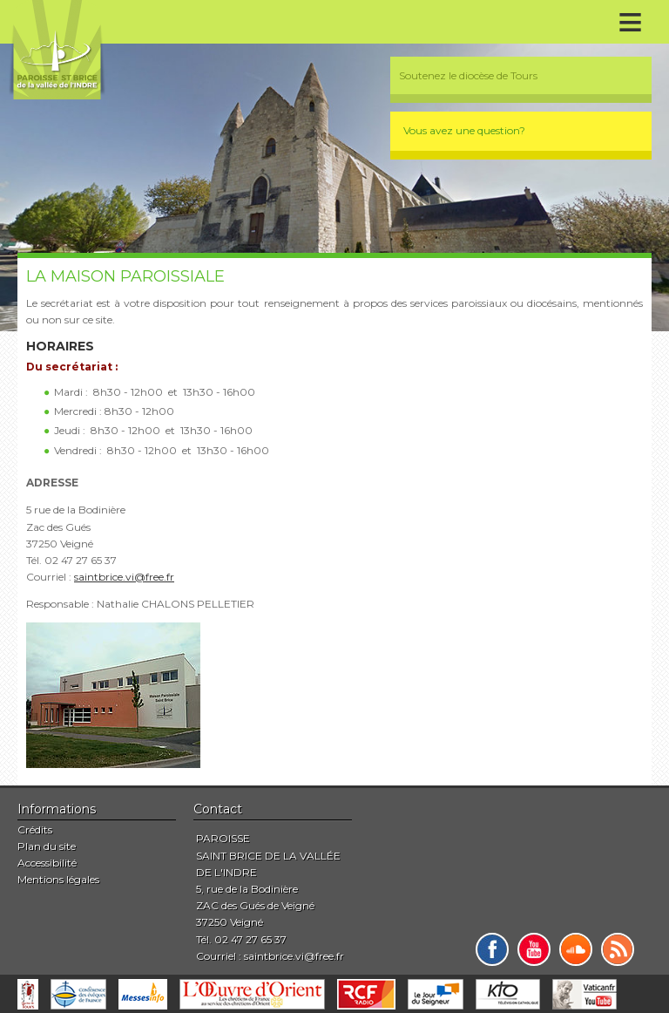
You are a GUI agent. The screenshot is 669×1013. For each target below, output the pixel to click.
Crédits (34, 829)
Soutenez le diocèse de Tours (468, 75)
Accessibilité (47, 862)
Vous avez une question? (464, 130)
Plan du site (46, 846)
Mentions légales (58, 879)
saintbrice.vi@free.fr (124, 576)
